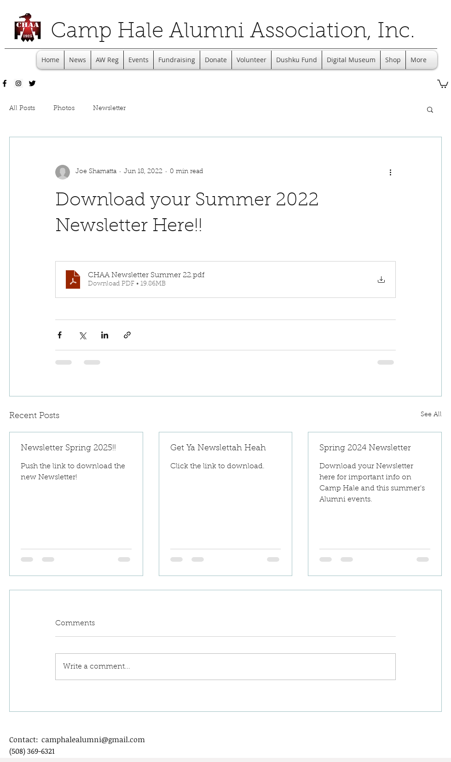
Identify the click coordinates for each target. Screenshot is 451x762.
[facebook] (4, 83)
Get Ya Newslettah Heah (218, 448)
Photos (64, 108)
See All (431, 415)
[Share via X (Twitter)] (82, 335)
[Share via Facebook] (59, 335)
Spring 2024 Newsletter (365, 448)
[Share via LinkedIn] (104, 335)
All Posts (22, 108)
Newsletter (109, 108)
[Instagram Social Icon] (18, 83)
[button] (442, 83)
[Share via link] (127, 335)
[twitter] (32, 83)
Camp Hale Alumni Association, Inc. (233, 32)
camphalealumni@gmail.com (93, 739)
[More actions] (390, 172)
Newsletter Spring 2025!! (68, 448)
